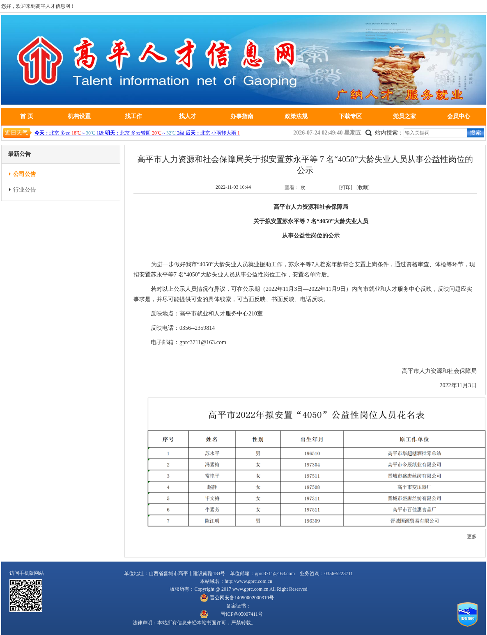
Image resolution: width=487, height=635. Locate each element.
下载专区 (350, 116)
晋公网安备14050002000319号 (242, 598)
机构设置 (79, 116)
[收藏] (363, 187)
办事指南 (241, 116)
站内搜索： (389, 133)
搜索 (475, 133)
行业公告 (24, 190)
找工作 (133, 116)
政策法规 (296, 116)
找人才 (187, 116)
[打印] (345, 187)
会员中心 (458, 116)
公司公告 (24, 174)
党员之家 (404, 116)
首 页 (26, 116)
